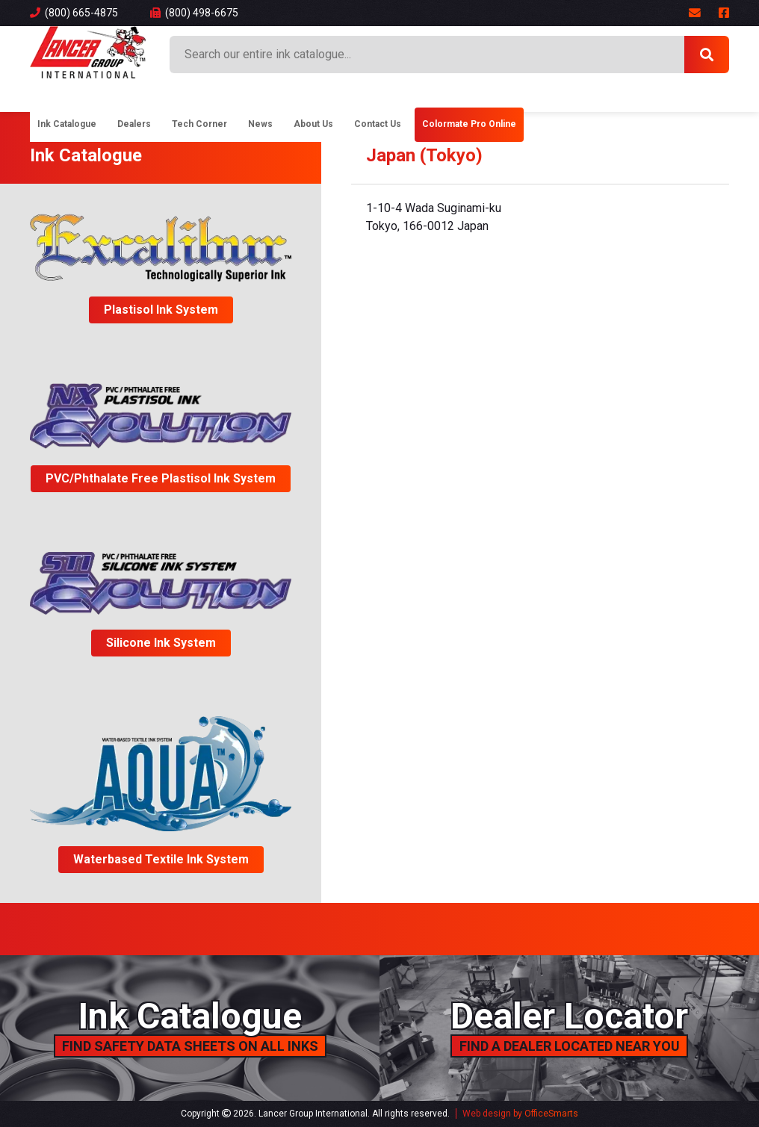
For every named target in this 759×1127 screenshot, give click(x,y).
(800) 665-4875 (74, 13)
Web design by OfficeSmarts (520, 1113)
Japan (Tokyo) (424, 155)
